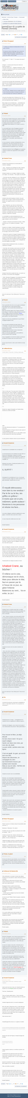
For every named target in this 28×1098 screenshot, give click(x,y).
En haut (3, 1083)
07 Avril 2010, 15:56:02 (6, 302)
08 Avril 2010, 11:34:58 (6, 606)
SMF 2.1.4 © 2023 (10, 1096)
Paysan (6, 300)
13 (20, 34)
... (11, 34)
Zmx (15, 21)
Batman (19, 21)
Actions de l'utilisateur (20, 37)
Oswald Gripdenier (9, 443)
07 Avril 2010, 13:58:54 (6, 115)
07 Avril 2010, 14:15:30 (6, 160)
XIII (16, 21)
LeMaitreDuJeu (8, 348)
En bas (2, 34)
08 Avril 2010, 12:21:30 (6, 699)
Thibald (6, 113)
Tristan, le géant (8, 854)
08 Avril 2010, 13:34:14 (6, 856)
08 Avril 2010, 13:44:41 (6, 873)
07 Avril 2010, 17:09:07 (6, 350)
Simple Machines (17, 1096)
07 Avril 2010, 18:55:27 (6, 445)
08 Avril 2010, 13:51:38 (6, 933)
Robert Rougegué (9, 41)
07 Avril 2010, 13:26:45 (6, 43)
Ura (5, 697)
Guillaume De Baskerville (11, 871)
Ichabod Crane (8, 158)
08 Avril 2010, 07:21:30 (6, 531)
